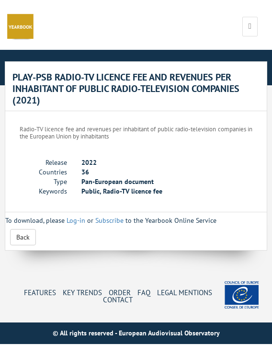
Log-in (76, 220)
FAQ (143, 292)
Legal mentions (184, 292)
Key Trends (82, 292)
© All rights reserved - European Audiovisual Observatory (136, 333)
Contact (118, 299)
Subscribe (109, 220)
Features (40, 292)
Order (120, 292)
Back (23, 237)
